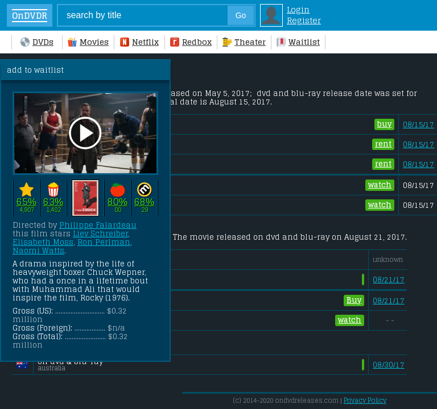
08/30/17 (388, 365)
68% (144, 201)
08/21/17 (388, 279)
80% (117, 201)
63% (53, 201)
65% (26, 201)
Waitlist (298, 42)
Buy (354, 300)
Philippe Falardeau (98, 225)
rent (383, 144)
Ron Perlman (103, 242)
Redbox (191, 42)
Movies (88, 42)
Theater (244, 42)
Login (298, 9)
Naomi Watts (38, 250)
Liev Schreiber (100, 233)
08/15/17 (418, 124)
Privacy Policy (365, 400)
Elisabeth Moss (43, 242)
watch (379, 185)
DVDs (36, 42)
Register (304, 20)
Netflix (139, 42)
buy (384, 124)
